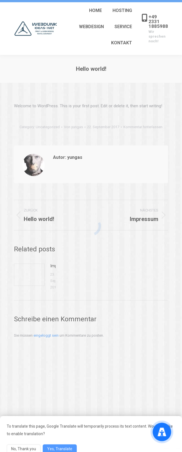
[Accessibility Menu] (162, 432)
